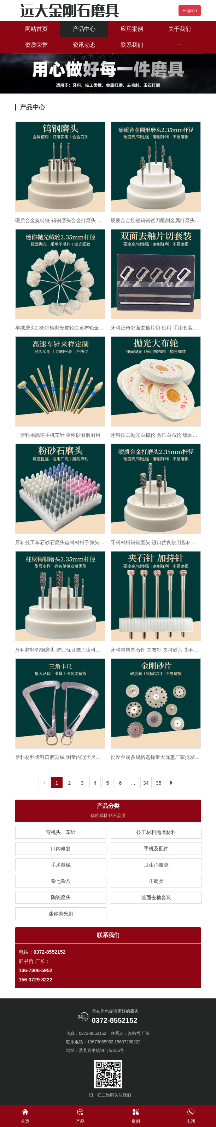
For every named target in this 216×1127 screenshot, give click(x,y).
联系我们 (132, 45)
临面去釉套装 (156, 897)
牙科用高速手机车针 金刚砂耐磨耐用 (60, 435)
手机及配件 (156, 848)
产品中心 (84, 29)
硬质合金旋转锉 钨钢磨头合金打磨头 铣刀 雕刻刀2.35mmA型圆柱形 (60, 220)
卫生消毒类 (156, 865)
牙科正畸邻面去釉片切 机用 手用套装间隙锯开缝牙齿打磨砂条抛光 (156, 328)
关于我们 (179, 29)
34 (146, 783)
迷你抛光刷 (60, 914)
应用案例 (132, 29)
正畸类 (156, 881)
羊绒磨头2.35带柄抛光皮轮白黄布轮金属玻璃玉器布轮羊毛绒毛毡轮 (60, 328)
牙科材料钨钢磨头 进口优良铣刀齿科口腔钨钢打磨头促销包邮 (156, 542)
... (133, 783)
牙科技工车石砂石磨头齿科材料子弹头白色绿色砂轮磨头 (60, 542)
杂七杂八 (61, 881)
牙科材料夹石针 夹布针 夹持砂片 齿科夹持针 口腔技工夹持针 (156, 650)
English (189, 10)
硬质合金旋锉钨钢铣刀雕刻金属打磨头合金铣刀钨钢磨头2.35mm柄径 (156, 220)
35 (159, 783)
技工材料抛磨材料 (156, 832)
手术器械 (61, 865)
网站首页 (36, 29)
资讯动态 (84, 45)
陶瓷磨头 (61, 897)
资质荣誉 (36, 45)
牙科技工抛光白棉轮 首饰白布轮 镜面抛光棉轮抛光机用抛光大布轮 (156, 435)
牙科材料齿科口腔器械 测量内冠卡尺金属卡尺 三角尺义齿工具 (60, 757)
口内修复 (61, 848)
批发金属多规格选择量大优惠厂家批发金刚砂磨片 (156, 757)
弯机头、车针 (61, 832)
